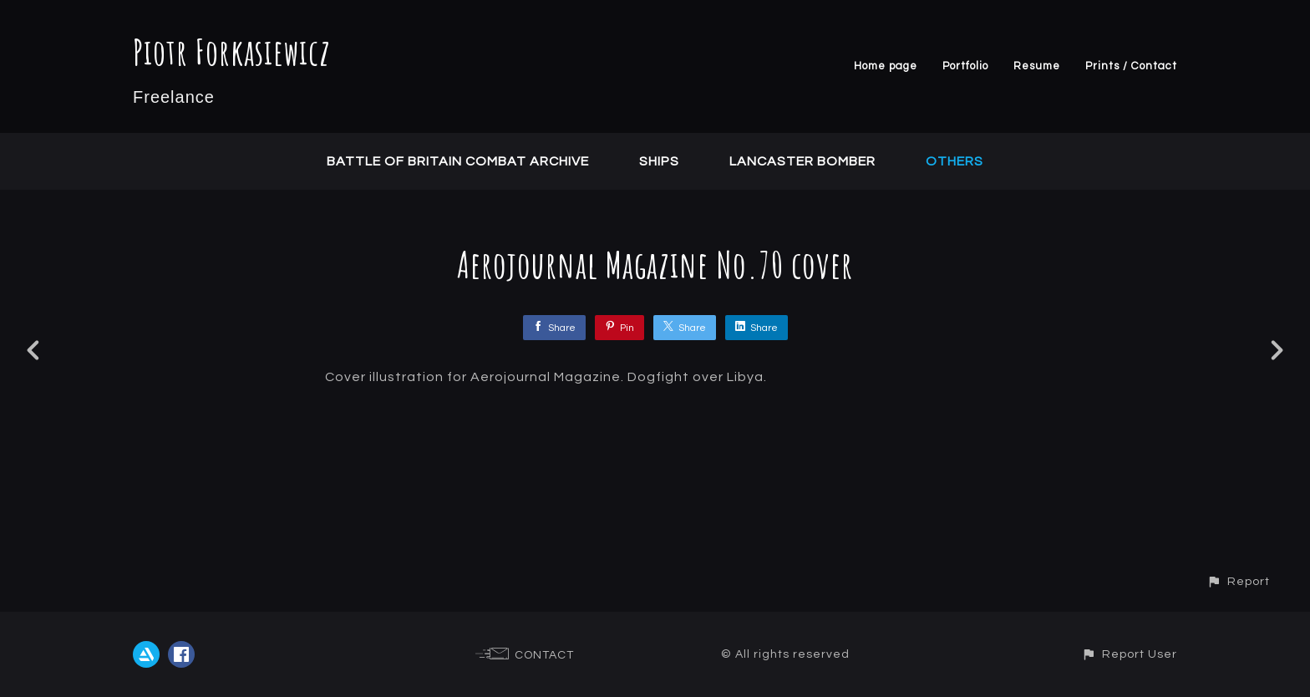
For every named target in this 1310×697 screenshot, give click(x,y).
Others (954, 161)
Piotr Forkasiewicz (232, 51)
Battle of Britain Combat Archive (458, 161)
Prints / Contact (1131, 66)
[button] (1238, 581)
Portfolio (965, 66)
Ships (659, 161)
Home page (885, 66)
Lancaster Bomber (802, 161)
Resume (1036, 66)
